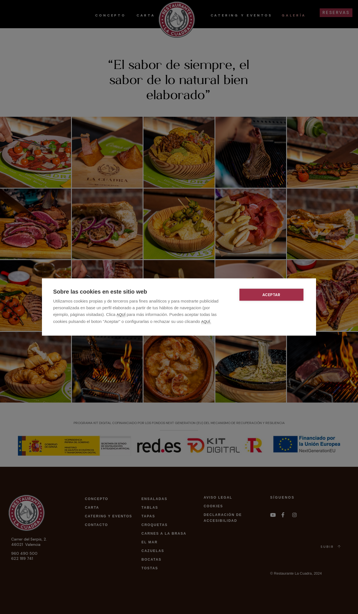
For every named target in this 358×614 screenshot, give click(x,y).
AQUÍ (121, 315)
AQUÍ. (206, 322)
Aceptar (272, 294)
